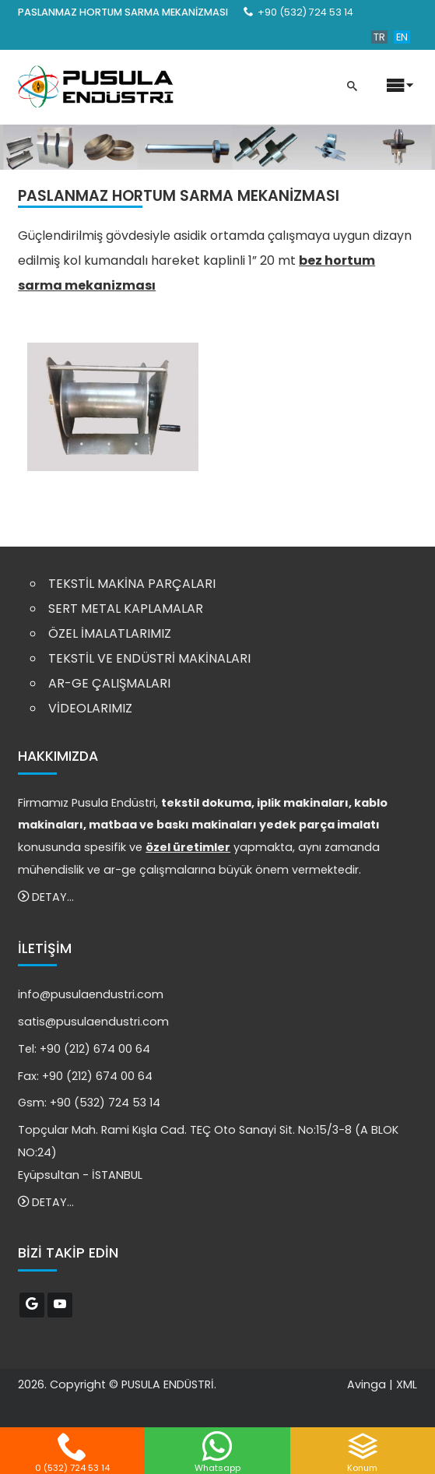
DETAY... (46, 897)
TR (379, 37)
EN (402, 37)
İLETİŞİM (45, 948)
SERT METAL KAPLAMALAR (125, 608)
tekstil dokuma (206, 803)
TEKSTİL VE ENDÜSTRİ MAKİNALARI (149, 658)
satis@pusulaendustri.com (93, 1021)
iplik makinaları (303, 803)
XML (406, 1384)
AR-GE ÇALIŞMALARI (109, 683)
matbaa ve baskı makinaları (173, 824)
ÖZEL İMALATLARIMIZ (109, 633)
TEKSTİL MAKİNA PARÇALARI (132, 584)
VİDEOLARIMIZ (90, 708)
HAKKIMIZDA (58, 756)
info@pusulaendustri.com (90, 994)
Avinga (366, 1384)
